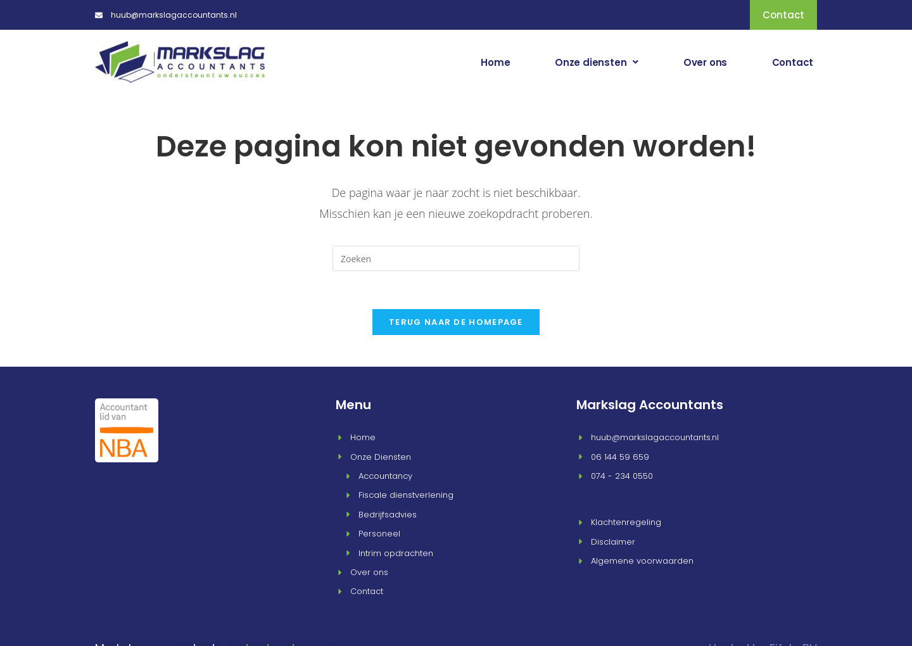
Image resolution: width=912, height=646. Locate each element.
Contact (796, 61)
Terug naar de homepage (456, 321)
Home (521, 61)
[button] (615, 61)
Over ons (716, 61)
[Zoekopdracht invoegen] (456, 257)
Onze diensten (615, 61)
